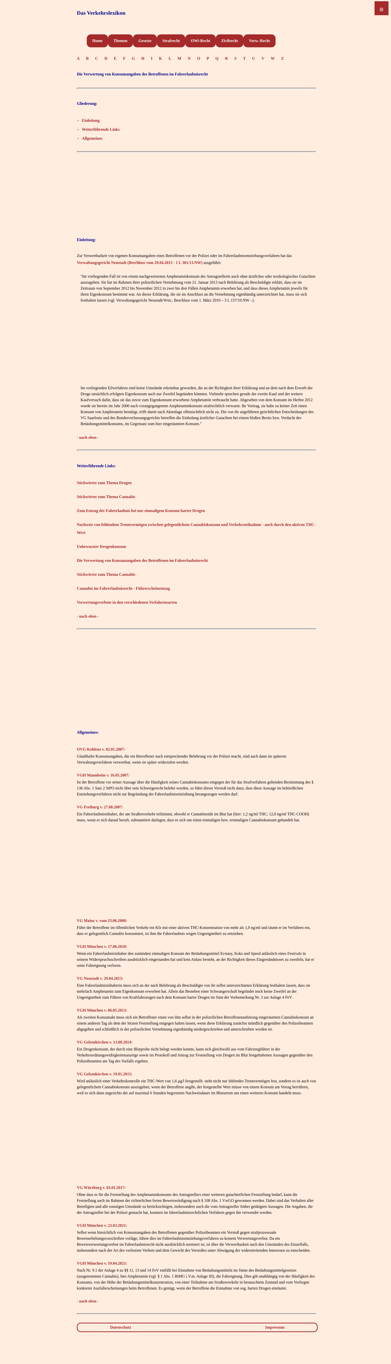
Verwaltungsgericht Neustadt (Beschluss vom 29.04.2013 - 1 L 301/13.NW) (139, 262)
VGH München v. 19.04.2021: (102, 1263)
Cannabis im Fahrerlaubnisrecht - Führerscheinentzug (123, 588)
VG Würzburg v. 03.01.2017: (101, 1187)
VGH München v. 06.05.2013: (102, 1010)
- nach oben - (88, 437)
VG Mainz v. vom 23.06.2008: (102, 920)
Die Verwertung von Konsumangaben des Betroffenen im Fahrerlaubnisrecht (142, 560)
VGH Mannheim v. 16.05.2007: (103, 775)
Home (97, 41)
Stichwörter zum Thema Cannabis (106, 497)
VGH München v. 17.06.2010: (102, 946)
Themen (120, 41)
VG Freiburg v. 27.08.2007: (100, 807)
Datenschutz (120, 1327)
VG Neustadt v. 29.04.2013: (100, 978)
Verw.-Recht (259, 41)
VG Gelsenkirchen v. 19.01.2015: (104, 1074)
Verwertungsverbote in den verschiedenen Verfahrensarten (127, 602)
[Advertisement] (196, 190)
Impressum (275, 1327)
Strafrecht (171, 41)
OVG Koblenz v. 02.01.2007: (101, 749)
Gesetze (144, 41)
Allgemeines (92, 138)
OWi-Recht (200, 41)
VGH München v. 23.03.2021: (102, 1225)
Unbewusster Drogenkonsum (101, 546)
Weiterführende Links (100, 129)
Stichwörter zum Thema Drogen (104, 483)
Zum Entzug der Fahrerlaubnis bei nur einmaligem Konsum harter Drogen (141, 511)
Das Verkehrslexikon (101, 13)
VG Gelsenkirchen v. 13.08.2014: (104, 1042)
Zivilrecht (229, 41)
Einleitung (90, 120)
